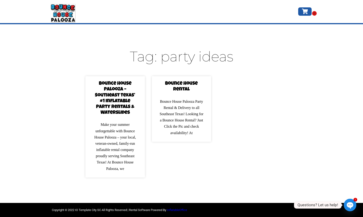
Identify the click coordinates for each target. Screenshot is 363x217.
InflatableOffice (177, 210)
